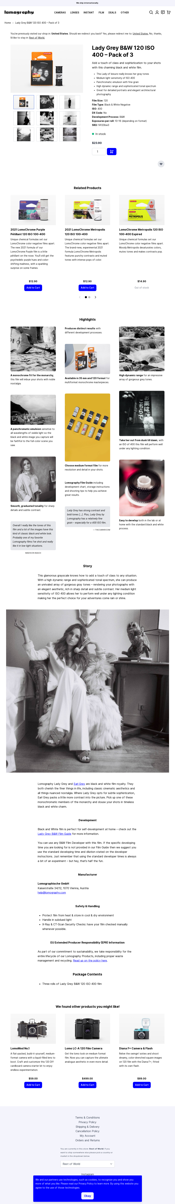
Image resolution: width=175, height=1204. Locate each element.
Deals (112, 12)
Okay (87, 1196)
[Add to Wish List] (161, 164)
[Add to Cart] (33, 288)
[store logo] (19, 12)
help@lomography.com (52, 892)
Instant (89, 12)
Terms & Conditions (87, 1118)
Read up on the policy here (90, 960)
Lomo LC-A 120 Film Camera (83, 1048)
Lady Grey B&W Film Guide (54, 833)
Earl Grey (79, 784)
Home (8, 22)
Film (101, 12)
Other (125, 12)
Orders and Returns (87, 1140)
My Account (87, 1136)
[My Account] (157, 12)
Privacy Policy (87, 1122)
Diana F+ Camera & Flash (136, 1048)
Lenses (74, 12)
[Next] (95, 297)
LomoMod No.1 (20, 1048)
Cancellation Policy (87, 1131)
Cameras (60, 12)
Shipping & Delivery (87, 1127)
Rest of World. (37, 37)
